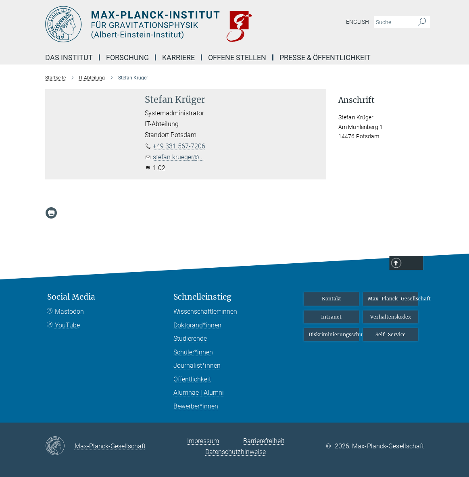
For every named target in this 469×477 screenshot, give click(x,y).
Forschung (127, 57)
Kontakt (331, 299)
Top (412, 263)
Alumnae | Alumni (198, 392)
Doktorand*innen (197, 325)
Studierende (190, 338)
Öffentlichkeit (192, 379)
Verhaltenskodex (390, 317)
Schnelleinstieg (202, 297)
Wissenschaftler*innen (205, 311)
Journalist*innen (197, 365)
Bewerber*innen (195, 406)
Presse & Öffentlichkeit (325, 57)
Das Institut (69, 57)
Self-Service (390, 334)
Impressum (203, 441)
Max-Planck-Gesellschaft (393, 299)
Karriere (178, 57)
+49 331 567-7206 (179, 146)
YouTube (67, 325)
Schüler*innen (193, 352)
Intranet (331, 317)
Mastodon (69, 311)
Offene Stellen (237, 57)
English (357, 22)
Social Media (71, 297)
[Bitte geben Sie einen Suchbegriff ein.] (393, 22)
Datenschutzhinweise (235, 452)
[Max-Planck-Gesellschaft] (60, 446)
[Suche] (422, 22)
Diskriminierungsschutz (333, 334)
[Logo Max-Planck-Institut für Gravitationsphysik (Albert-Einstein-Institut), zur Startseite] (196, 24)
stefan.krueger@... (178, 157)
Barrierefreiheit (263, 441)
